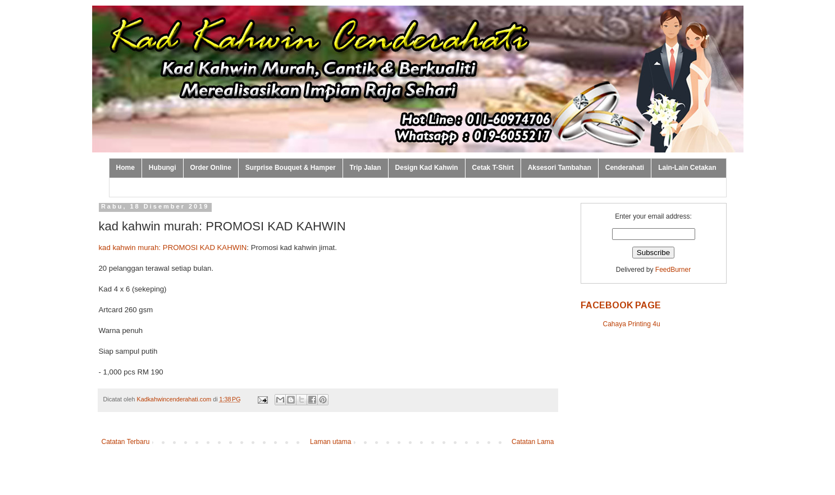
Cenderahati (624, 168)
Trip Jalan (365, 168)
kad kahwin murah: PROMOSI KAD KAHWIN (173, 247)
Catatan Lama (533, 442)
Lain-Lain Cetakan (687, 168)
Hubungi (162, 168)
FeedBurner (673, 270)
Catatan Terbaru (126, 442)
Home (125, 168)
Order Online (210, 168)
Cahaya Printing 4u (631, 324)
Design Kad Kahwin (426, 168)
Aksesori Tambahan (559, 168)
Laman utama (330, 442)
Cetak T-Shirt (493, 168)
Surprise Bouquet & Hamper (290, 168)
